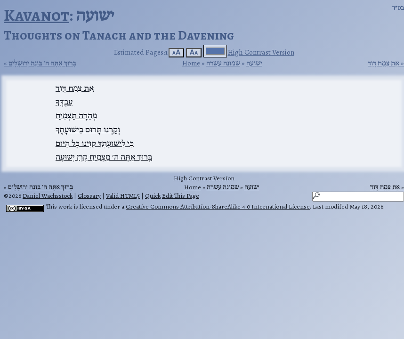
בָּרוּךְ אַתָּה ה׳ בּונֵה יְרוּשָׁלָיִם (42, 63)
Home (191, 63)
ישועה (254, 63)
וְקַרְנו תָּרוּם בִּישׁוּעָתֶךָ (88, 129)
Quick (153, 195)
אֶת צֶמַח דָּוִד (383, 63)
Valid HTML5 (123, 195)
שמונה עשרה (223, 63)
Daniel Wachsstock (48, 195)
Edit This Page (180, 195)
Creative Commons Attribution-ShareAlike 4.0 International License (218, 206)
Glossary (89, 195)
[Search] (358, 197)
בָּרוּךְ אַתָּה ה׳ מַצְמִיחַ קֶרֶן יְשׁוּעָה (104, 156)
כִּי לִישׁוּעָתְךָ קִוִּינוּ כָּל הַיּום (95, 143)
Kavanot (36, 14)
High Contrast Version (261, 52)
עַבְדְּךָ (64, 101)
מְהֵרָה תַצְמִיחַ (76, 115)
